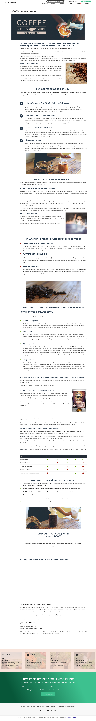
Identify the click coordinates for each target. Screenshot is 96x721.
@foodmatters (8, 654)
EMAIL (51, 686)
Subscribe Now (48, 694)
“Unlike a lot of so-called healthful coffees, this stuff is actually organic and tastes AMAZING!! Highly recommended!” (53, 545)
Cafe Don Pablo (23, 449)
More (86, 3)
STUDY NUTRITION (86, 1)
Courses (44, 3)
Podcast (62, 3)
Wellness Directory (70, 706)
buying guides (17, 9)
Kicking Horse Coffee (25, 445)
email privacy (58, 689)
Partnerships (61, 706)
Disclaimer (40, 714)
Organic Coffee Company (26, 440)
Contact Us (53, 706)
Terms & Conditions (47, 714)
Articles (39, 706)
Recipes (53, 3)
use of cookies (68, 717)
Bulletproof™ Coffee (24, 436)
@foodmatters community (36, 654)
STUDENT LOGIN (72, 1)
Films (71, 3)
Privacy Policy (55, 714)
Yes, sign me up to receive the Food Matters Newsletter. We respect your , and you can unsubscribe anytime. (44, 690)
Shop (79, 3)
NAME (22, 686)
